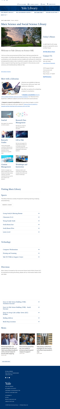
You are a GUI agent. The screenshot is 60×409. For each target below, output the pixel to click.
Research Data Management (21, 121)
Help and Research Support (23, 12)
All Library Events (6, 71)
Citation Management (6, 165)
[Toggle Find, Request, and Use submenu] (13, 12)
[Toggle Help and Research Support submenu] (31, 12)
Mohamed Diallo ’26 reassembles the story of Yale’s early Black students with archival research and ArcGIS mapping (9, 350)
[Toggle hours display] (45, 4)
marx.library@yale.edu (49, 63)
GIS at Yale (20, 140)
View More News (6, 361)
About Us (3, 14)
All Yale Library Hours (49, 51)
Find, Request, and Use (7, 12)
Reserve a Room (7, 204)
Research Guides (4, 141)
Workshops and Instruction (21, 165)
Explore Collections (51, 12)
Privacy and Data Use (10, 399)
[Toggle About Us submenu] (6, 15)
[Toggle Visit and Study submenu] (43, 12)
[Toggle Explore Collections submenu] (58, 12)
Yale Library (29, 8)
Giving (7, 397)
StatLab (4, 120)
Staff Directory (47, 76)
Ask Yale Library (22, 4)
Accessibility (8, 395)
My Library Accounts (33, 4)
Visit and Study (38, 12)
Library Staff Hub (9, 401)
